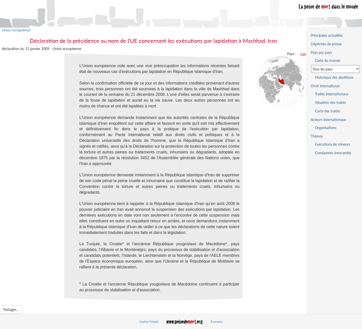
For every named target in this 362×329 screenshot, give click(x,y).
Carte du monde (327, 60)
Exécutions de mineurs (332, 144)
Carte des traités (327, 111)
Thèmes (317, 136)
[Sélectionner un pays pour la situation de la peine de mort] (335, 69)
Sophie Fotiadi (148, 321)
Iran (303, 54)
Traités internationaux (331, 94)
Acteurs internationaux (328, 119)
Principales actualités (327, 35)
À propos (217, 321)
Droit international (325, 86)
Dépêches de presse (326, 44)
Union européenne (16, 30)
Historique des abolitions (334, 77)
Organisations (325, 128)
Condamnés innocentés (333, 153)
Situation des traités (330, 102)
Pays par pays (321, 52)
